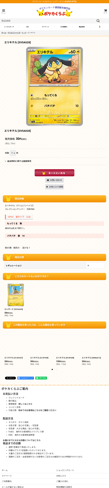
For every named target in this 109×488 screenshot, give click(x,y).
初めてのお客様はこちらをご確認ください (37, 410)
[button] (3, 11)
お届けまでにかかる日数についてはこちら (22, 440)
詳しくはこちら (25, 404)
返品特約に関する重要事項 (18, 161)
